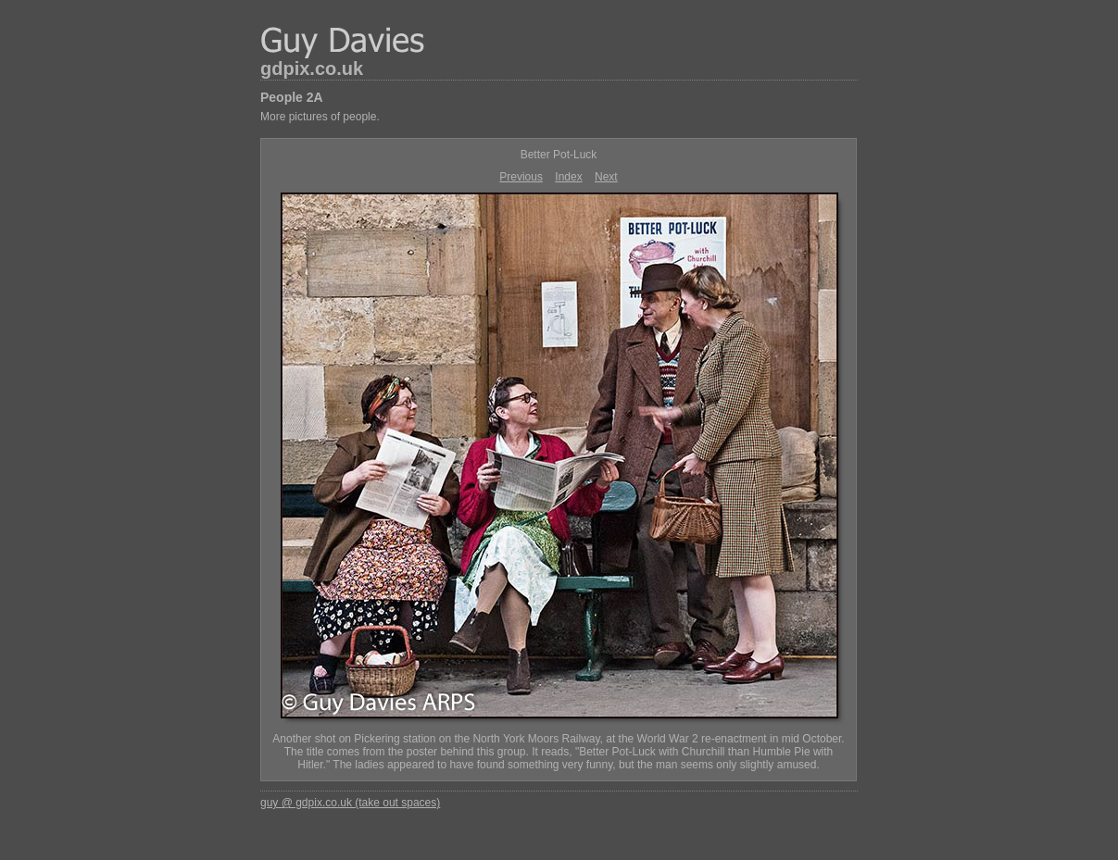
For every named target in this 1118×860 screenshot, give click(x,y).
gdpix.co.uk (311, 68)
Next (606, 176)
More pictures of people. (320, 116)
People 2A (291, 97)
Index (568, 176)
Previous (521, 176)
